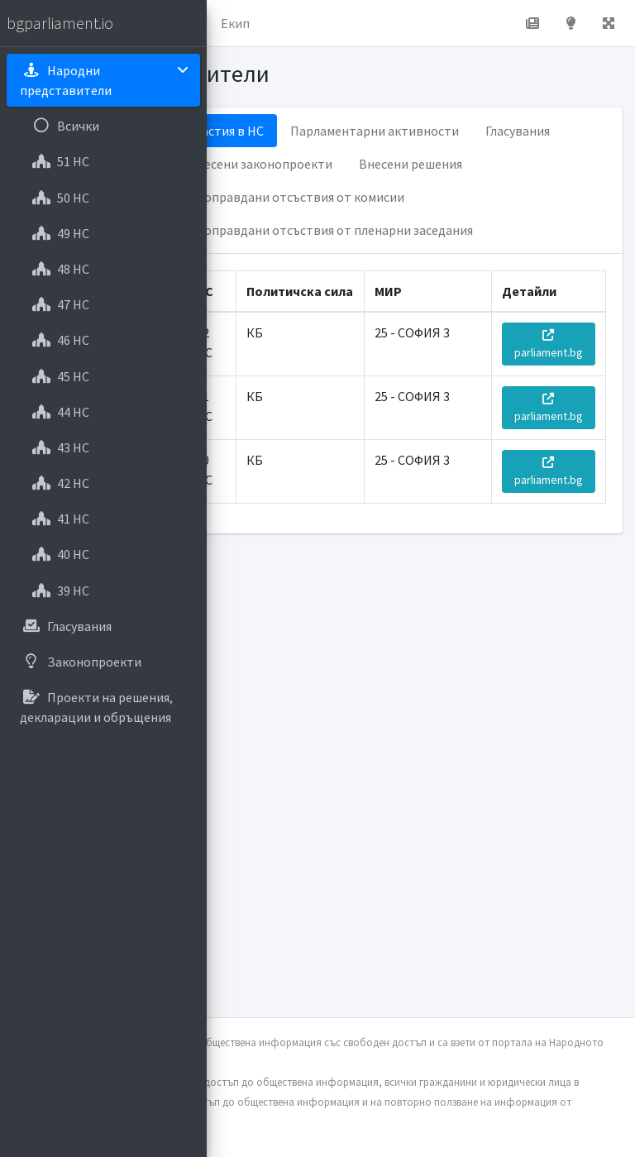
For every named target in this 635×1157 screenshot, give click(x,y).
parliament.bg (548, 344)
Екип (235, 23)
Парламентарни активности (374, 130)
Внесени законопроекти (260, 163)
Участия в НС (226, 130)
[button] (608, 23)
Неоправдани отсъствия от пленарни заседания (331, 230)
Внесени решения (410, 163)
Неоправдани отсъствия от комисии (296, 197)
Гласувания (517, 130)
